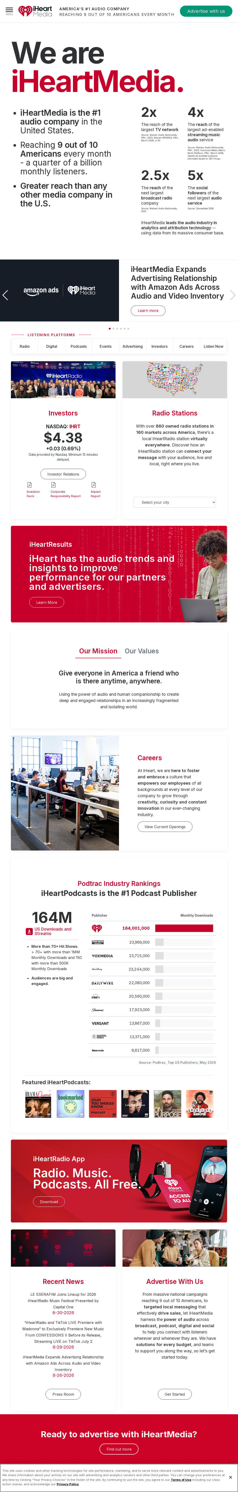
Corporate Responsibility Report (66, 494)
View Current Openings (165, 826)
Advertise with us (206, 11)
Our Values (142, 651)
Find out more (119, 1449)
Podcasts (79, 346)
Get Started (175, 1394)
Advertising (132, 346)
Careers (186, 346)
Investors (160, 346)
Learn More (46, 602)
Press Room (63, 1394)
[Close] (230, 1482)
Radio (25, 346)
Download (49, 1201)
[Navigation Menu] (9, 11)
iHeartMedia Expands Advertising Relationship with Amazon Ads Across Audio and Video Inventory (63, 1363)
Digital (51, 346)
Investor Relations (63, 474)
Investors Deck (33, 494)
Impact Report (96, 494)
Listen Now (213, 346)
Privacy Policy (68, 1489)
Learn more (148, 310)
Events (106, 346)
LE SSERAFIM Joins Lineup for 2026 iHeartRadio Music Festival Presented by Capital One (63, 1300)
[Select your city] (175, 502)
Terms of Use (181, 1484)
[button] (232, 295)
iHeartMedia (35, 11)
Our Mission (98, 651)
